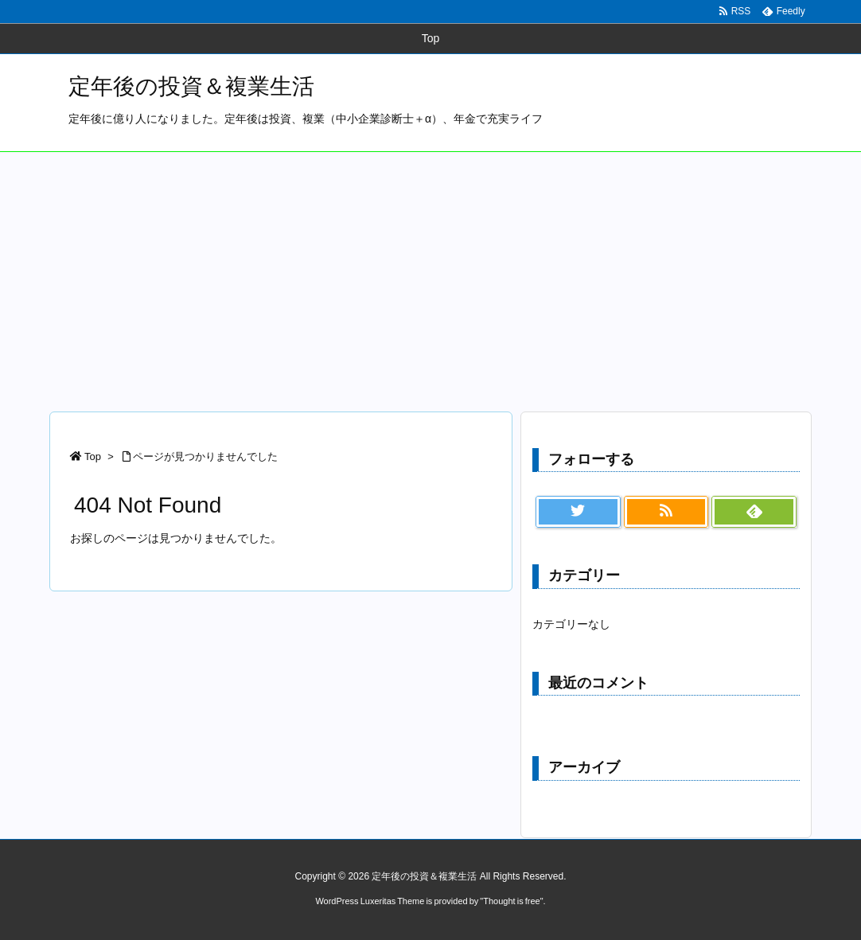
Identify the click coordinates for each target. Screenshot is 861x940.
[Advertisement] (430, 271)
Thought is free (511, 901)
